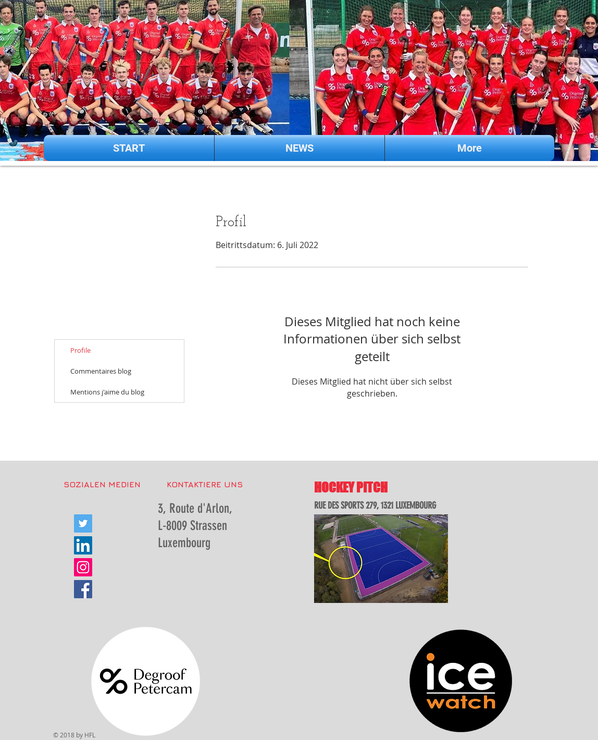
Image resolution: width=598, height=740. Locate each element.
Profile (80, 350)
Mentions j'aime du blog (107, 392)
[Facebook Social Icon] (83, 589)
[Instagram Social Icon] (83, 567)
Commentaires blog (100, 371)
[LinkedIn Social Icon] (83, 545)
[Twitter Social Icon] (83, 523)
